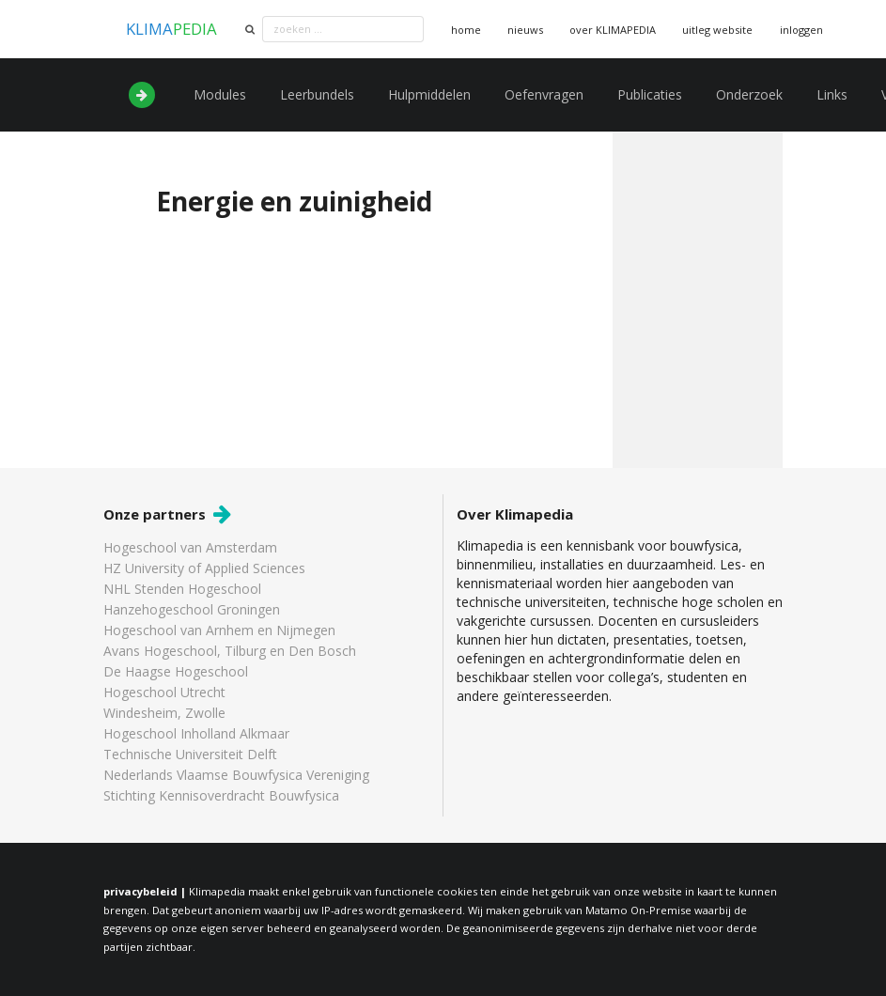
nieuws (525, 30)
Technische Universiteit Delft (190, 754)
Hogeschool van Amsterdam (190, 548)
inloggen (801, 30)
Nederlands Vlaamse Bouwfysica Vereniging (236, 775)
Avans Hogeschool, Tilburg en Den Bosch (229, 651)
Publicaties (649, 94)
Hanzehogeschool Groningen (191, 609)
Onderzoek (749, 94)
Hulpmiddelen (429, 94)
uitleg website (717, 30)
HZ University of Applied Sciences (204, 568)
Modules (220, 94)
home (466, 30)
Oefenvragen (544, 94)
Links (831, 94)
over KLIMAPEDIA (612, 30)
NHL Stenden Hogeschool (182, 589)
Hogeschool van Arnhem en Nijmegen (219, 630)
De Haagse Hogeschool (175, 671)
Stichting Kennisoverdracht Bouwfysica (221, 794)
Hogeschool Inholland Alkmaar (196, 733)
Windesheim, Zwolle (164, 713)
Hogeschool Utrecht (164, 692)
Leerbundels (317, 94)
